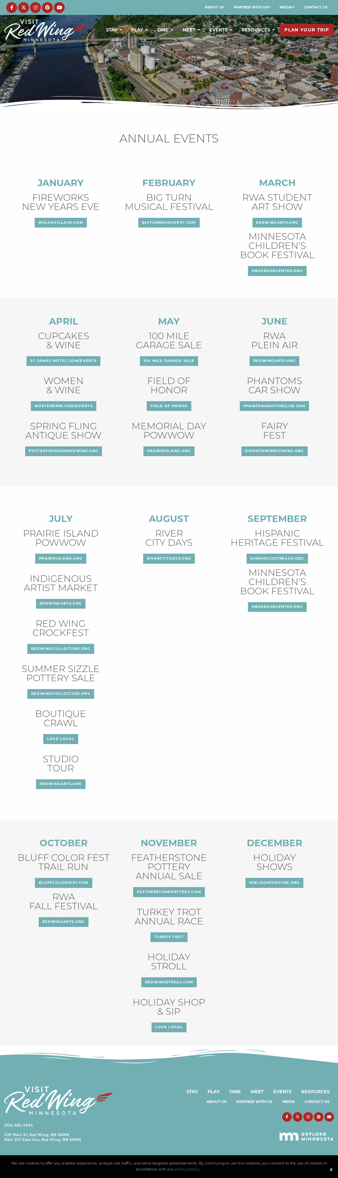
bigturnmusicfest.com (169, 222)
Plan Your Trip (306, 30)
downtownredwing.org (274, 451)
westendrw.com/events (63, 406)
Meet (189, 30)
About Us (214, 7)
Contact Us (315, 7)
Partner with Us (251, 7)
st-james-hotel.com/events (63, 361)
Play (137, 30)
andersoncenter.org (277, 271)
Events (218, 30)
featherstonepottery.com (169, 892)
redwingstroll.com (169, 982)
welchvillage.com (60, 222)
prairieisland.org (169, 451)
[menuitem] (214, 7)
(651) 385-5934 (18, 1125)
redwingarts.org (277, 222)
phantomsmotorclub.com (275, 406)
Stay (111, 30)
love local (60, 739)
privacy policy (186, 1169)
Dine (163, 30)
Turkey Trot (169, 937)
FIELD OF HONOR (169, 406)
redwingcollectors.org (60, 649)
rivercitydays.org (169, 558)
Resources (256, 30)
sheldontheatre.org (274, 883)
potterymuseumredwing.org (63, 451)
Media (286, 7)
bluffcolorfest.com (63, 883)
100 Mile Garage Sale (169, 361)
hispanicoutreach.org (277, 558)
